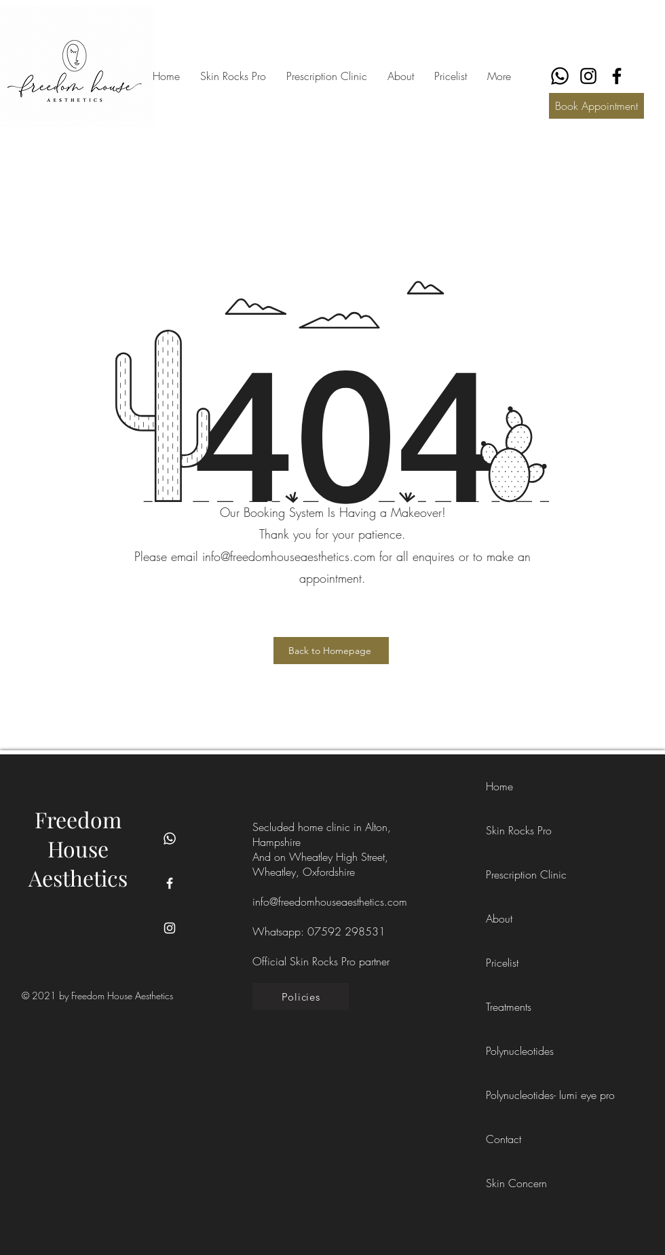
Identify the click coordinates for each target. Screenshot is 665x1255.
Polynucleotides (516, 1050)
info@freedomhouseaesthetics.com (329, 901)
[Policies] (300, 996)
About (499, 918)
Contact (503, 1139)
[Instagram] (588, 76)
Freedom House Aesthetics (78, 848)
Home (499, 786)
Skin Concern (516, 1183)
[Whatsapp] (169, 838)
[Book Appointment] (596, 106)
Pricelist (502, 962)
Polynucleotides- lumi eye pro (516, 1094)
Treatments (508, 1006)
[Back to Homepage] (331, 650)
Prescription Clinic (516, 874)
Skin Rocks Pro (516, 830)
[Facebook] (617, 76)
